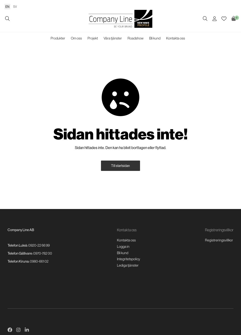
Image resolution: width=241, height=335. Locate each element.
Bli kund (155, 38)
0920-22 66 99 (39, 245)
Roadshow (136, 38)
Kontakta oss (175, 38)
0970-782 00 (42, 253)
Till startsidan (120, 166)
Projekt (93, 38)
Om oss (76, 38)
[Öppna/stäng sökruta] (7, 18)
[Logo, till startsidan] (120, 18)
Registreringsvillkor (219, 240)
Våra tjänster (113, 38)
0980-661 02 (39, 261)
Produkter (58, 38)
